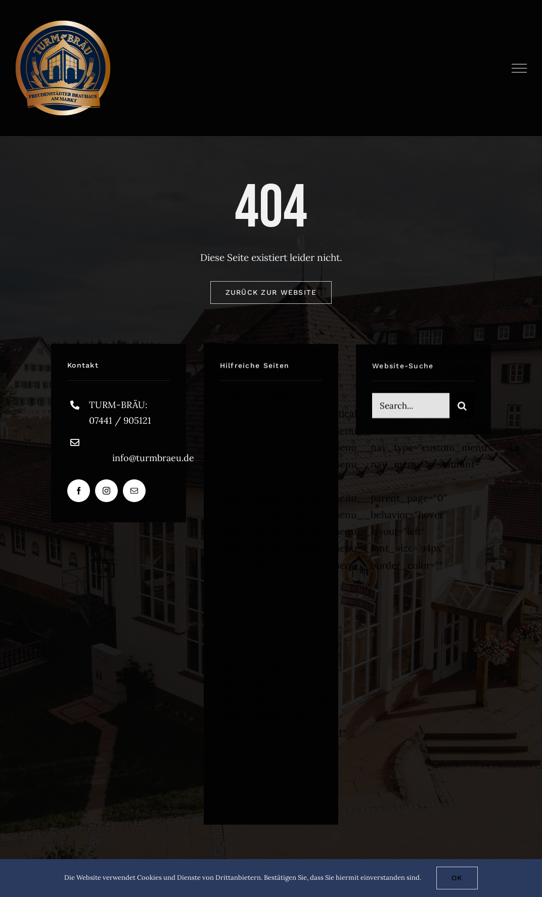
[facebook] (78, 490)
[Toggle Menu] (519, 68)
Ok (457, 878)
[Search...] (410, 407)
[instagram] (106, 490)
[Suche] (462, 407)
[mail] (134, 490)
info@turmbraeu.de (153, 458)
